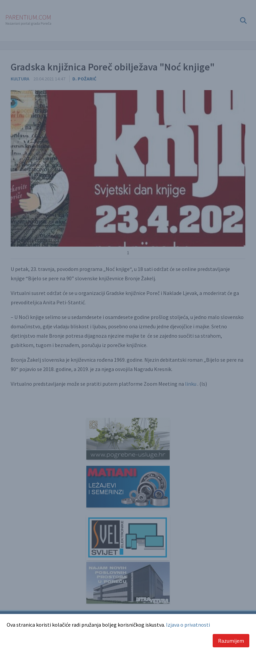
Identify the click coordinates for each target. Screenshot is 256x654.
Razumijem (231, 640)
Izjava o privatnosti (188, 624)
